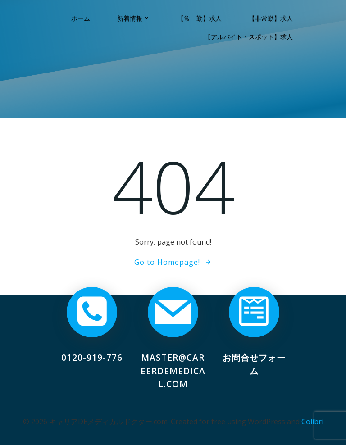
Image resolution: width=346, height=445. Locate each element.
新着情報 (134, 18)
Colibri (312, 421)
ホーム (81, 18)
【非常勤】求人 (271, 18)
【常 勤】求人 (200, 18)
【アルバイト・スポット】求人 (249, 36)
